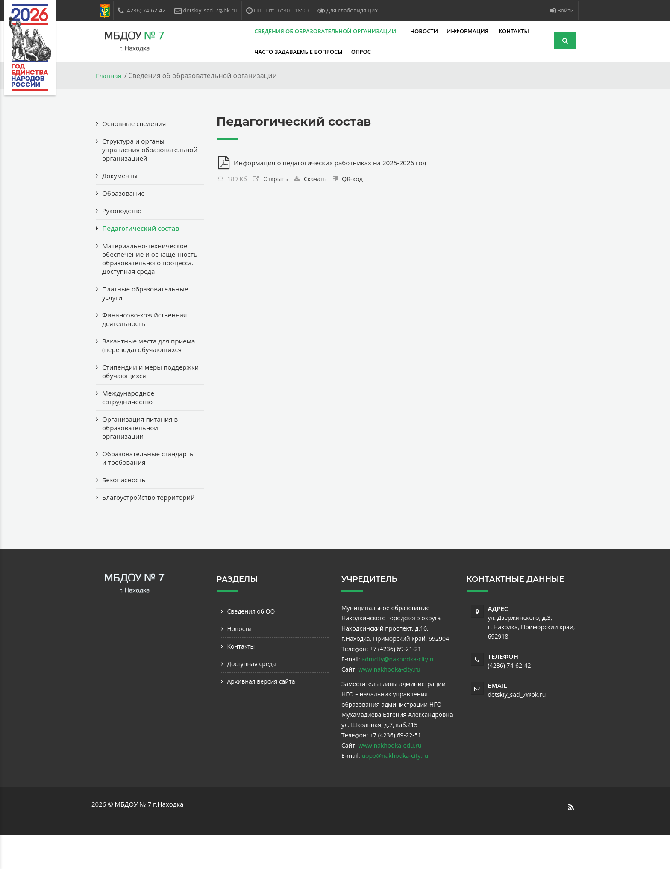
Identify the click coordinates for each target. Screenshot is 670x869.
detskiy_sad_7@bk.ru (517, 729)
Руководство (123, 219)
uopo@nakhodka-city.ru (394, 790)
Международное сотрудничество (129, 423)
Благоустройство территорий (130, 527)
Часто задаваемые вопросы (238, 52)
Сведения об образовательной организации (265, 31)
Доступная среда (251, 698)
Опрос (300, 52)
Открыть (276, 180)
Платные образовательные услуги (147, 310)
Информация (408, 31)
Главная (109, 75)
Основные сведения (136, 123)
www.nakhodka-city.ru (389, 703)
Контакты (453, 31)
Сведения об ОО (251, 645)
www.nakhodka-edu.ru (389, 779)
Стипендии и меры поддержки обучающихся (145, 397)
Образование (124, 201)
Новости (364, 31)
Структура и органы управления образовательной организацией (135, 153)
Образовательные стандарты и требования (143, 484)
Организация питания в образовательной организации (142, 453)
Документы (121, 184)
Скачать (317, 180)
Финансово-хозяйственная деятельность (146, 336)
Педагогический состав (142, 236)
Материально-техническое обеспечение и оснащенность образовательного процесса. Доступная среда (150, 271)
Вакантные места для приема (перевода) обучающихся (137, 366)
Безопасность (125, 505)
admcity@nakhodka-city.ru (398, 693)
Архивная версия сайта (261, 715)
